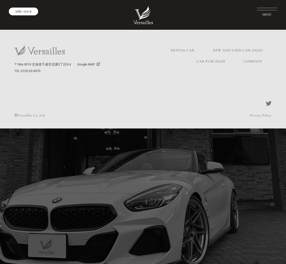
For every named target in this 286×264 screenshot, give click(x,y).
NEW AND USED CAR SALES (238, 50)
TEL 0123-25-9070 (27, 71)
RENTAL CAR (183, 50)
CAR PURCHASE (211, 61)
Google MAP (86, 64)
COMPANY (253, 61)
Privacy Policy (261, 115)
